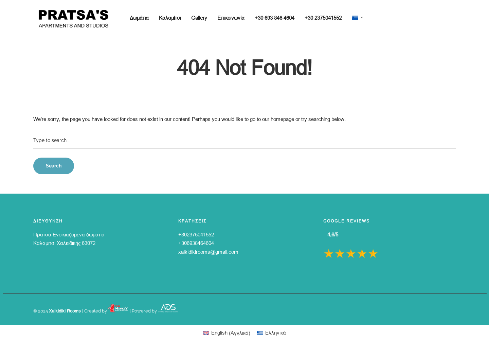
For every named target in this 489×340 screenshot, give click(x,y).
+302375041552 (196, 234)
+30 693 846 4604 (274, 17)
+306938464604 (196, 242)
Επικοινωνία (230, 17)
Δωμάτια (139, 17)
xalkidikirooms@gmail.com (208, 251)
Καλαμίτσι (170, 17)
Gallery (199, 17)
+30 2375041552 (323, 17)
